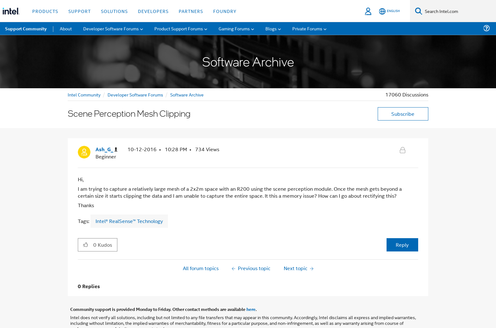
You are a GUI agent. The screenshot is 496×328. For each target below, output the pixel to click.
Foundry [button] (225, 11)
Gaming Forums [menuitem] (234, 28)
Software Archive (187, 94)
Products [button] (45, 11)
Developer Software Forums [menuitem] (111, 28)
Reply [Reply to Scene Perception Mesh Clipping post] (402, 244)
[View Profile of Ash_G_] (106, 149)
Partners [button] (191, 11)
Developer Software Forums (135, 94)
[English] (389, 11)
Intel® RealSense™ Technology (129, 221)
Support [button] (79, 11)
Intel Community (84, 94)
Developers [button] (153, 11)
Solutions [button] (114, 11)
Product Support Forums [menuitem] (178, 28)
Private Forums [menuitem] (307, 28)
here (251, 309)
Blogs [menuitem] (271, 28)
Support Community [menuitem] (25, 28)
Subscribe (402, 113)
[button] (85, 244)
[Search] (418, 11)
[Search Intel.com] (459, 11)
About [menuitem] (66, 28)
